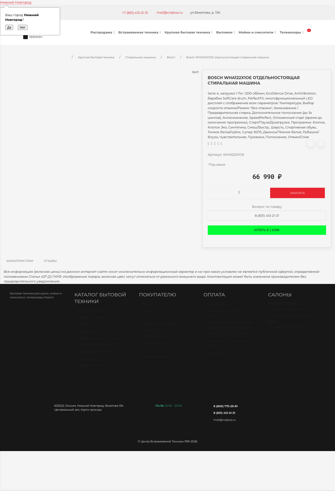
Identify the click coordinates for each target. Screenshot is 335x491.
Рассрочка (215, 355)
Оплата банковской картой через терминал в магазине (229, 327)
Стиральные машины (95, 347)
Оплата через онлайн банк (228, 336)
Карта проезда (91, 409)
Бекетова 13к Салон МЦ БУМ (294, 311)
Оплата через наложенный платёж (229, 345)
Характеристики (19, 261)
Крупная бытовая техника (189, 32)
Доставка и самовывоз (160, 327)
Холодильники (89, 334)
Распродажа (103, 32)
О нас (146, 306)
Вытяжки (226, 32)
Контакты (149, 313)
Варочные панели (92, 320)
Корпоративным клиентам (163, 359)
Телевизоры (292, 32)
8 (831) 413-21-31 (267, 215)
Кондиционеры (90, 367)
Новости (148, 352)
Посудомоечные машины (98, 340)
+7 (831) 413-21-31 (135, 13)
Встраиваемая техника (140, 32)
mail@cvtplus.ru (170, 12)
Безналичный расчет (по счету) (226, 315)
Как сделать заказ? (157, 320)
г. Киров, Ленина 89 (286, 330)
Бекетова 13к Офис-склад (291, 318)
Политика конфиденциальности (159, 336)
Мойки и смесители (258, 32)
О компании (151, 345)
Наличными (216, 306)
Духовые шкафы (90, 313)
